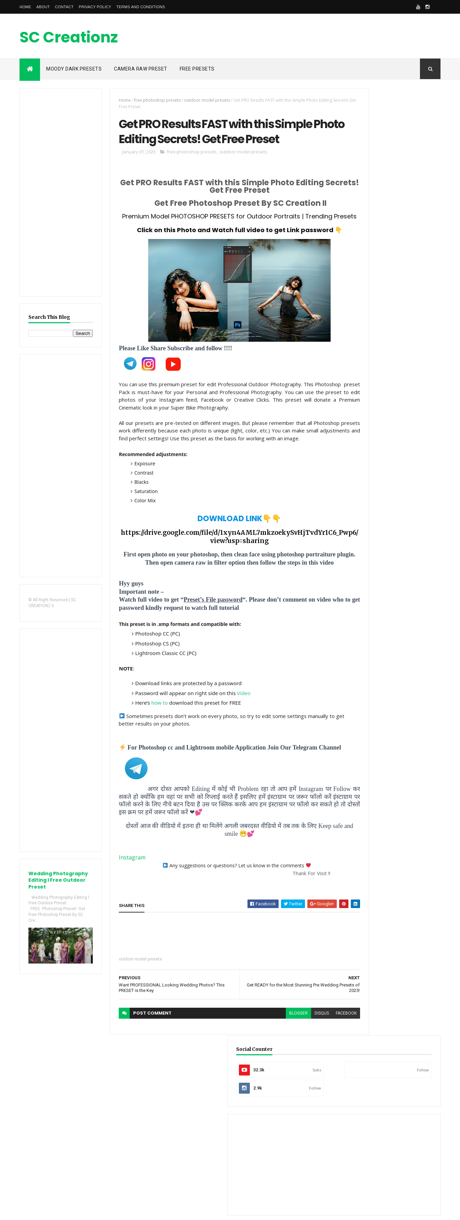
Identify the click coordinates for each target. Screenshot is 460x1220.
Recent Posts (362, 420)
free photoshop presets (146, 100)
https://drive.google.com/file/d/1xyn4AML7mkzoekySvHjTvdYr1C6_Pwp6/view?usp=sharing (214, 578)
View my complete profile (369, 754)
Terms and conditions (140, 7)
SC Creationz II (75, 37)
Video (232, 734)
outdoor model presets (195, 100)
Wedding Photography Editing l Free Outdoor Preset (55, 883)
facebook (308, 1061)
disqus (284, 1061)
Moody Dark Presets (74, 69)
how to (148, 744)
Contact (64, 7)
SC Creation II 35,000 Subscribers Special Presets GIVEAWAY (401, 349)
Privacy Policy (95, 7)
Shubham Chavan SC (403, 714)
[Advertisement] (315, 36)
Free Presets (197, 69)
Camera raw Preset (140, 69)
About (43, 7)
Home (25, 7)
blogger (260, 1061)
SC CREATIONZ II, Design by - (69, 1210)
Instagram (120, 906)
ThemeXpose (111, 1210)
